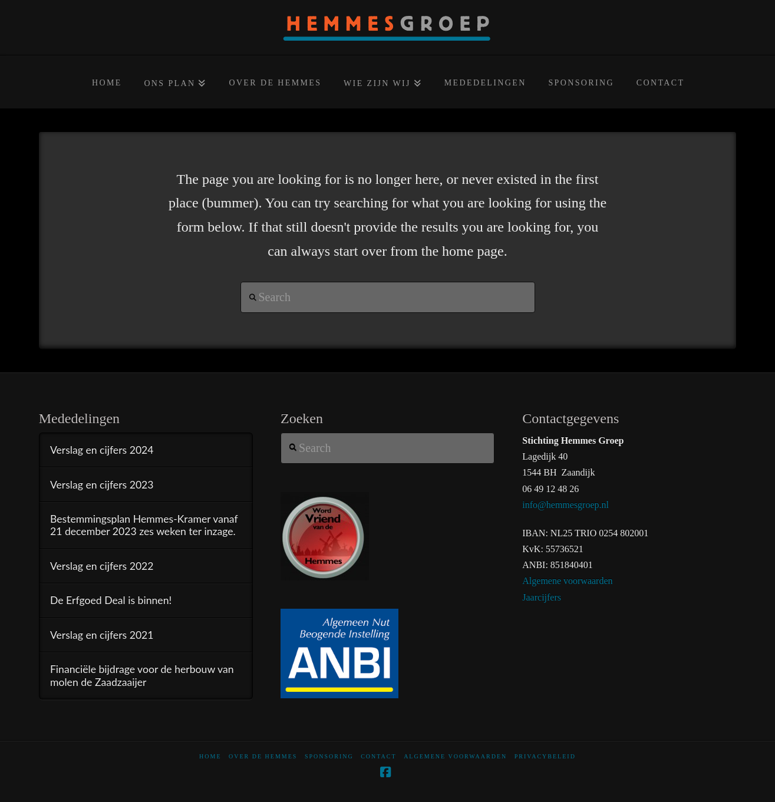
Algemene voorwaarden (567, 581)
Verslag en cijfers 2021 (102, 635)
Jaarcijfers (541, 597)
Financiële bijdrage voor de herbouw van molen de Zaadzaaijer (142, 675)
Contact (378, 756)
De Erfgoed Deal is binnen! (111, 600)
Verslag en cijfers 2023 (102, 484)
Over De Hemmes (263, 756)
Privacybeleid (545, 756)
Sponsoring (329, 756)
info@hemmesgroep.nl (565, 505)
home (210, 756)
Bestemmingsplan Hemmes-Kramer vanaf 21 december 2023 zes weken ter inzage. (144, 525)
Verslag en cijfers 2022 (102, 566)
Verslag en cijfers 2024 (102, 450)
